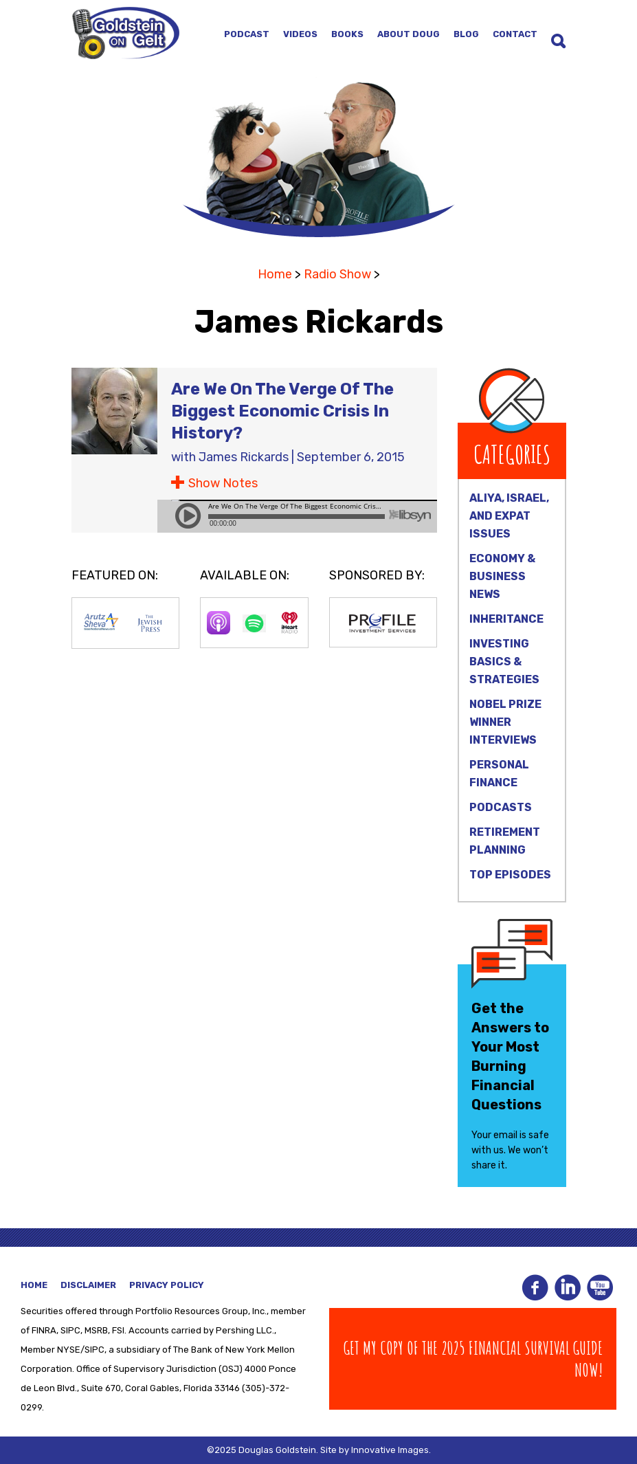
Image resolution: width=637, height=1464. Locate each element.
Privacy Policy (166, 1285)
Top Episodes (510, 874)
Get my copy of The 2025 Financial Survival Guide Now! (473, 1359)
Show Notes (223, 483)
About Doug (408, 34)
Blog (466, 34)
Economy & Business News (502, 576)
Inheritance (506, 618)
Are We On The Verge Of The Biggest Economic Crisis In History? (282, 411)
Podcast (246, 34)
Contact (515, 34)
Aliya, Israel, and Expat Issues (509, 515)
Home (275, 274)
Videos (300, 34)
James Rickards (244, 457)
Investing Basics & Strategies (504, 661)
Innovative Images (390, 1450)
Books (347, 34)
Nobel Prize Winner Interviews (505, 722)
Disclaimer (88, 1285)
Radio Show (337, 274)
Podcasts (500, 807)
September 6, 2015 (351, 457)
